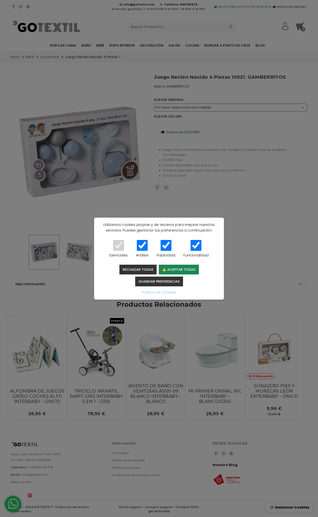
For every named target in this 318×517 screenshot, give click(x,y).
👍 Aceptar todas (179, 269)
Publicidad (166, 249)
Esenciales (119, 249)
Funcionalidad (195, 249)
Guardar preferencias (159, 281)
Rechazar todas (138, 269)
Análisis (142, 249)
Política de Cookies (159, 292)
